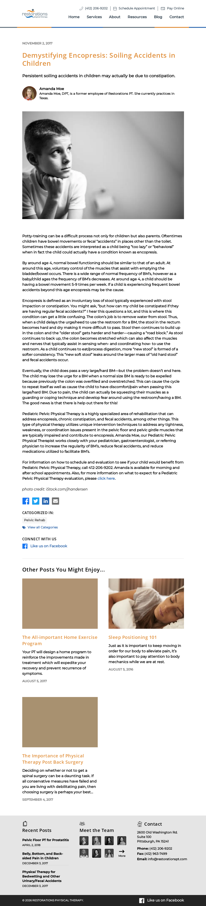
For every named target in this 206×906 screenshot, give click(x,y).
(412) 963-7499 (155, 854)
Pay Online (175, 8)
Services (94, 17)
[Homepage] (35, 13)
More (121, 853)
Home (74, 17)
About (114, 17)
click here (106, 478)
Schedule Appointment (137, 8)
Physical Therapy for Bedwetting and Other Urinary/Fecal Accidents (41, 876)
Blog (158, 17)
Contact (176, 17)
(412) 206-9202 (96, 8)
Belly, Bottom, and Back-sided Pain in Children (42, 856)
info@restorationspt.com (167, 859)
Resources (137, 17)
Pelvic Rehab (34, 520)
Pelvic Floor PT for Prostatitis (45, 840)
